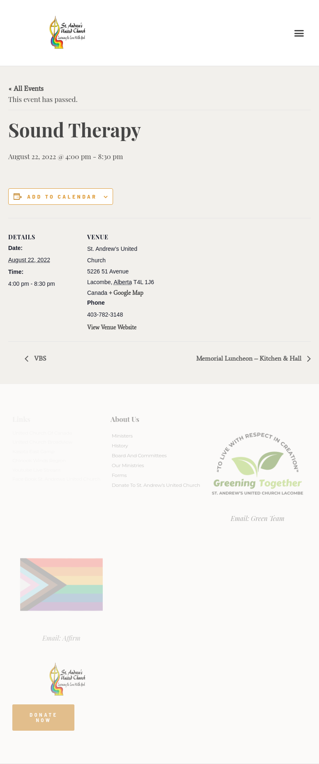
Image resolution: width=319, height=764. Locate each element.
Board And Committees (139, 455)
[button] (299, 33)
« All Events (26, 88)
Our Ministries (128, 465)
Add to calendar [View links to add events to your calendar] (62, 196)
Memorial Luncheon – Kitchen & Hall (249, 358)
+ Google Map (126, 292)
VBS (39, 358)
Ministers (122, 436)
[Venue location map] (209, 275)
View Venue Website (111, 327)
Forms (119, 475)
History (120, 445)
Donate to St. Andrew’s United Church (156, 485)
